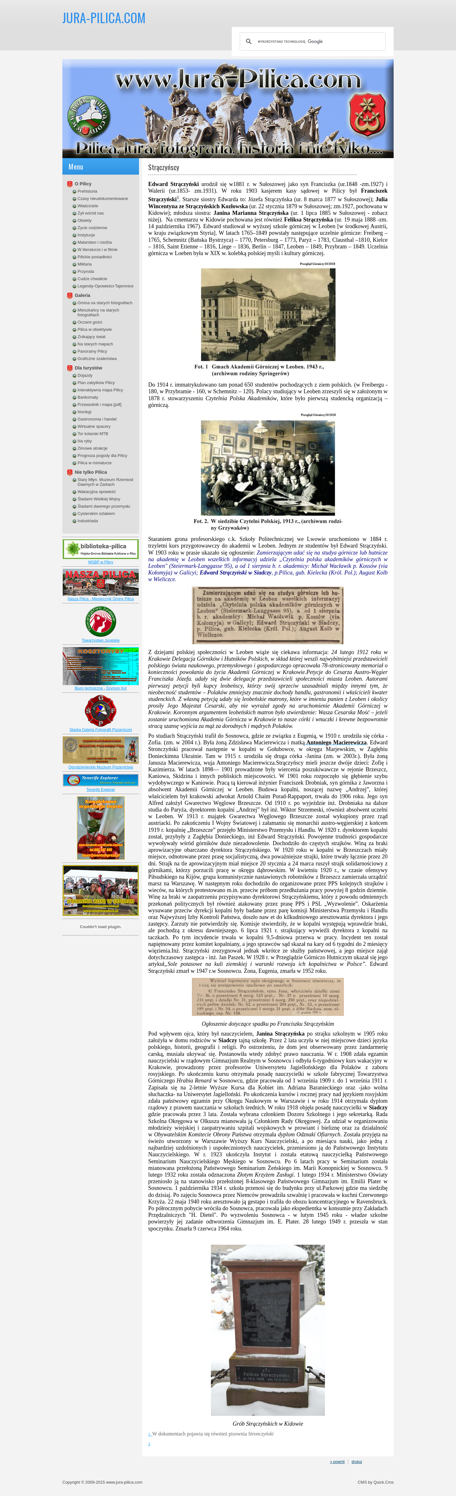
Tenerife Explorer (100, 789)
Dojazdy (85, 375)
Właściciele (88, 205)
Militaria (85, 264)
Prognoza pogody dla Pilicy (102, 455)
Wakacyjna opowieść (97, 491)
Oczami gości (90, 322)
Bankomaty (88, 397)
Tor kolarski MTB (93, 433)
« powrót (337, 1462)
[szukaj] (312, 41)
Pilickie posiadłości (95, 256)
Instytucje (86, 235)
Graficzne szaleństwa (97, 358)
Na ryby (85, 441)
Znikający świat (91, 336)
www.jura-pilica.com (124, 1482)
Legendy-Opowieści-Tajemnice (106, 286)
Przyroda (86, 271)
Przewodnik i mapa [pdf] (100, 404)
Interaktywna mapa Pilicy (100, 390)
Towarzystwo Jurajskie (100, 640)
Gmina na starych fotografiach (105, 302)
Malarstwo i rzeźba (95, 242)
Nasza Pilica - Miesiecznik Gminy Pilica (101, 599)
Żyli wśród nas (91, 213)
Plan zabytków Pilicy (96, 382)
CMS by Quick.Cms (376, 1482)
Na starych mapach (95, 344)
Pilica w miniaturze (95, 462)
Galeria (82, 295)
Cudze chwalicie (92, 278)
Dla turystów (88, 367)
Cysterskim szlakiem (96, 513)
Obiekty (85, 220)
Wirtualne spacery (94, 426)
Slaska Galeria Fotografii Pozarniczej (101, 730)
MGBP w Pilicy (100, 562)
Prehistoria (87, 191)
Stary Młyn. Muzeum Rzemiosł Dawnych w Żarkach (105, 482)
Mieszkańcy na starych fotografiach (98, 312)
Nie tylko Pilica (91, 472)
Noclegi (84, 411)
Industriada (88, 520)
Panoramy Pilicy (92, 351)
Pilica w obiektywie (95, 329)
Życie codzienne (92, 227)
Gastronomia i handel (97, 419)
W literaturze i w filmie (97, 249)
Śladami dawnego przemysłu (104, 506)
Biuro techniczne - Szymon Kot (101, 688)
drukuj (357, 1462)
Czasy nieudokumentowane (103, 198)
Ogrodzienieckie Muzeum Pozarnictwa (100, 767)
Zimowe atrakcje (93, 448)
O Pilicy (83, 183)
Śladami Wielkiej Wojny (99, 499)
